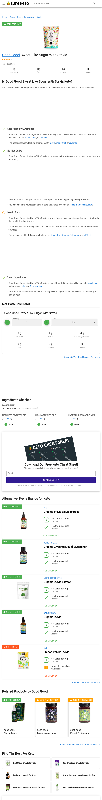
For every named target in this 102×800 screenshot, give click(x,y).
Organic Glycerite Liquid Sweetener (65, 546)
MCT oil (87, 235)
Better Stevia (50, 543)
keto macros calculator (81, 204)
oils (23, 286)
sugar (27, 137)
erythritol (73, 143)
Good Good (11, 55)
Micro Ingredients (52, 578)
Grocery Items (16, 17)
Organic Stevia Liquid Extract (61, 511)
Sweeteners (29, 17)
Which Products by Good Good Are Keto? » (80, 744)
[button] (74, 322)
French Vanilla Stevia (56, 652)
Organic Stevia (52, 617)
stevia (52, 143)
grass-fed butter (71, 235)
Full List (7, 419)
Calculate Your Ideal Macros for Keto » (82, 357)
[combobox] (64, 3)
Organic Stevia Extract (57, 582)
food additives (36, 286)
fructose (43, 137)
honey (33, 137)
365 (45, 508)
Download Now (51, 480)
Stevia (39, 17)
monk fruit (61, 143)
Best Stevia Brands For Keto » (86, 682)
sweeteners (93, 283)
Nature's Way (50, 613)
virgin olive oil (56, 235)
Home (4, 17)
